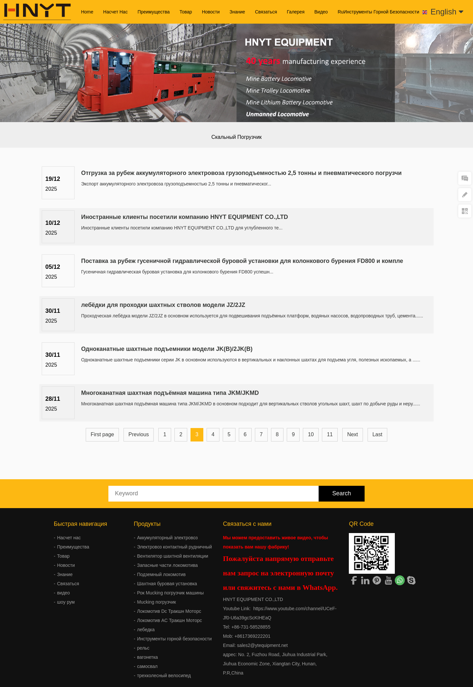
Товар (186, 11)
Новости (211, 11)
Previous (138, 434)
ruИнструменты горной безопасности (378, 11)
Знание (237, 11)
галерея (295, 11)
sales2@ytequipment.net (262, 645)
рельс (143, 648)
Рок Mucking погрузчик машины (170, 592)
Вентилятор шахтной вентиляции (172, 556)
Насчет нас (115, 11)
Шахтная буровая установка (167, 583)
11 (330, 434)
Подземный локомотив (161, 574)
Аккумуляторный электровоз (167, 537)
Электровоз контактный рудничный (174, 546)
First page (102, 434)
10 (311, 434)
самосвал (147, 666)
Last (377, 434)
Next (352, 434)
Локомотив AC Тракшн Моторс (169, 620)
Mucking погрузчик (156, 602)
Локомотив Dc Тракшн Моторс (169, 611)
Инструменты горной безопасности (174, 638)
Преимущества (154, 11)
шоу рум (66, 602)
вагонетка (147, 657)
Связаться (266, 11)
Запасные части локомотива (167, 565)
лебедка (146, 629)
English (447, 11)
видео (321, 11)
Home (87, 11)
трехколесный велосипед (164, 675)
